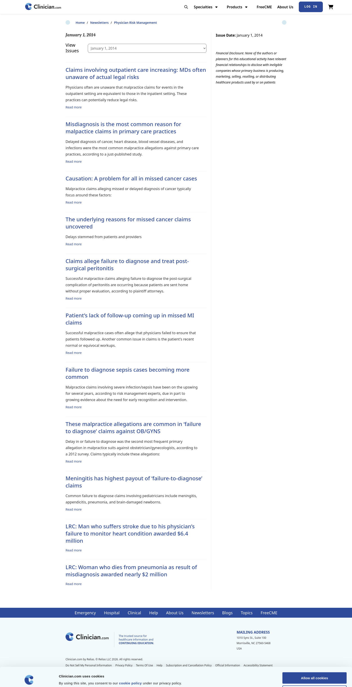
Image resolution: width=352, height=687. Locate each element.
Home (70, 22)
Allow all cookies (314, 658)
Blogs (227, 612)
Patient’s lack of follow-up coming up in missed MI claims (130, 319)
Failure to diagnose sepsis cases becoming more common (127, 373)
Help (153, 612)
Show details (235, 678)
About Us (285, 6)
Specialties (206, 6)
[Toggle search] (186, 7)
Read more (74, 107)
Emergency (85, 612)
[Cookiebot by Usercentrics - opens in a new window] (29, 678)
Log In (310, 7)
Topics (247, 612)
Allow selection (314, 672)
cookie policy (130, 663)
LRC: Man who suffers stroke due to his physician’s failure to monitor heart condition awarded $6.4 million (130, 533)
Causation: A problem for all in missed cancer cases (131, 178)
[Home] (43, 7)
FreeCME (264, 6)
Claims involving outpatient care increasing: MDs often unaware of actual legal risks (136, 73)
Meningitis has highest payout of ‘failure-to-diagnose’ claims (134, 481)
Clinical (134, 612)
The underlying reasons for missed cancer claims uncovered (128, 222)
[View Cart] (330, 7)
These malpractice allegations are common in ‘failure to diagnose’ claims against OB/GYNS (133, 427)
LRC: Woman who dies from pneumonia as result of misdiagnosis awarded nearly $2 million (131, 570)
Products (238, 6)
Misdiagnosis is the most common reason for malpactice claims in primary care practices (123, 127)
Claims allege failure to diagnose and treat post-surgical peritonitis (127, 264)
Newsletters (89, 22)
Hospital (112, 612)
